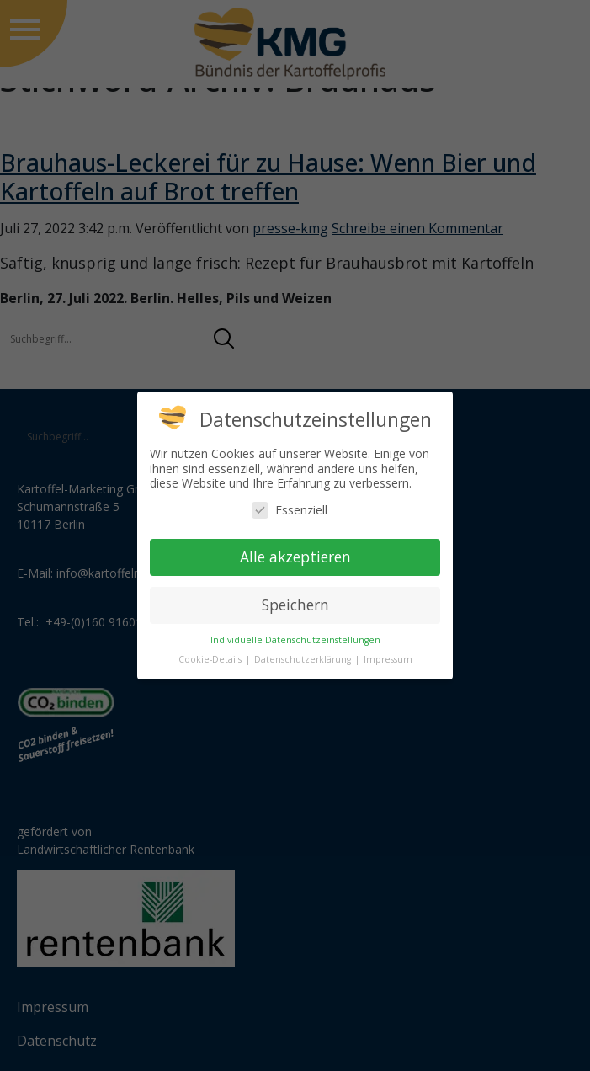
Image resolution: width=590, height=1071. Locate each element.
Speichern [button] (295, 604)
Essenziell (289, 510)
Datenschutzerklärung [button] (303, 659)
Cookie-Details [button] (211, 659)
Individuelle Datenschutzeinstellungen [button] (295, 640)
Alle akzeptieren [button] (295, 556)
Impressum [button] (388, 659)
